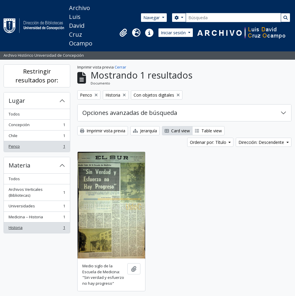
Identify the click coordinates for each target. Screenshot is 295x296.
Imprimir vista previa (102, 131)
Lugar (17, 101)
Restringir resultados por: (36, 75)
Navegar (152, 17)
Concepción (36, 126)
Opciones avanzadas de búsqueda (129, 113)
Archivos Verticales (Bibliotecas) (36, 192)
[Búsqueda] (233, 17)
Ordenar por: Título (208, 142)
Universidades (36, 207)
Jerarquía (145, 131)
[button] (123, 32)
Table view (208, 131)
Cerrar (120, 67)
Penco (36, 148)
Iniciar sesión (174, 32)
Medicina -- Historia (36, 218)
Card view (177, 131)
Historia (36, 229)
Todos (14, 114)
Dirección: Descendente (261, 142)
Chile (36, 137)
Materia (19, 165)
